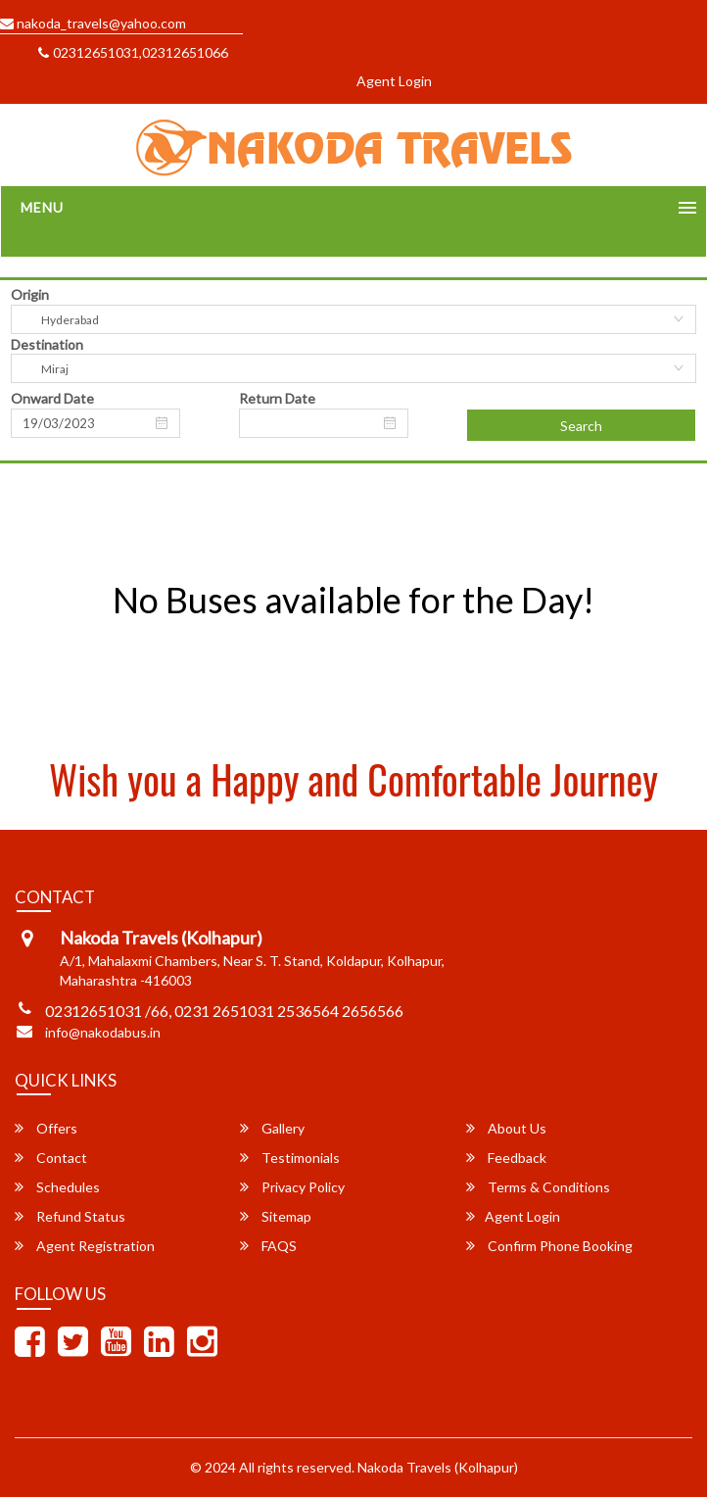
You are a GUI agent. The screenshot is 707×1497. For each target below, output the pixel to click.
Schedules (57, 1187)
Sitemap (275, 1216)
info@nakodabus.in (103, 1032)
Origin (30, 294)
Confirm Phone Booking (549, 1245)
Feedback (506, 1157)
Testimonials (290, 1157)
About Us (506, 1128)
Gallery (272, 1128)
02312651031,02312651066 (133, 52)
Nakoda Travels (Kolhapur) (437, 1467)
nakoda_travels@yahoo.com (93, 23)
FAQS (268, 1245)
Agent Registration (85, 1245)
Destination (47, 344)
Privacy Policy (292, 1187)
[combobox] (353, 319)
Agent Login (394, 80)
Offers (46, 1128)
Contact (51, 1157)
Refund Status (70, 1216)
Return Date (277, 398)
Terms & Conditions (538, 1187)
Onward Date (52, 398)
